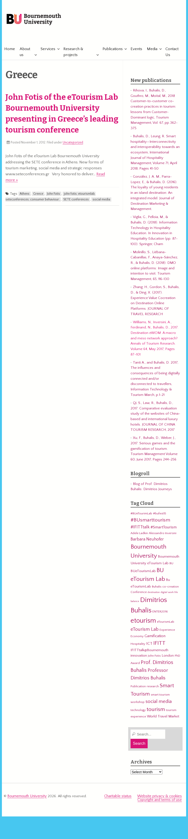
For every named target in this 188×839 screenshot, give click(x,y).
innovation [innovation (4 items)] (139, 657)
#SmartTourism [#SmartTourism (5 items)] (163, 528)
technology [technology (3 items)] (138, 711)
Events (136, 50)
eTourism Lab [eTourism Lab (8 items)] (145, 630)
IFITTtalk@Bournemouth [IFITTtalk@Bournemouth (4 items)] (149, 651)
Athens (24, 194)
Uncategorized (73, 143)
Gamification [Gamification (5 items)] (155, 637)
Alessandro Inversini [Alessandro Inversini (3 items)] (162, 534)
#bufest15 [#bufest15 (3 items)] (159, 514)
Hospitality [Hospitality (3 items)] (138, 645)
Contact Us (171, 53)
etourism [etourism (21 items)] (143, 621)
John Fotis (53, 194)
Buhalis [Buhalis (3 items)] (156, 587)
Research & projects (73, 53)
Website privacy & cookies (161, 797)
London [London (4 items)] (168, 657)
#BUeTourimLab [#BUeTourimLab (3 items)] (141, 514)
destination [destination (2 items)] (154, 593)
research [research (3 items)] (153, 687)
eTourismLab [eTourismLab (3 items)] (165, 622)
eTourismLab (150, 35)
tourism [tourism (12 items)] (156, 710)
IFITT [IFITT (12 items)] (159, 644)
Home (9, 50)
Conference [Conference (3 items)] (139, 593)
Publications (112, 50)
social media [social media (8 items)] (159, 702)
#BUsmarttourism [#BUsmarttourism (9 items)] (150, 521)
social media (101, 200)
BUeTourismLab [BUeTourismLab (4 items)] (143, 572)
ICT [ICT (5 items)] (149, 645)
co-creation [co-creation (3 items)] (170, 587)
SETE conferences (76, 200)
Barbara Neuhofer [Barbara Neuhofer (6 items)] (147, 540)
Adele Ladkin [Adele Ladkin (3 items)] (139, 534)
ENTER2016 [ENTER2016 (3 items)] (160, 612)
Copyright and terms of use (160, 800)
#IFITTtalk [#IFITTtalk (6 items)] (140, 528)
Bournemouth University (36, 20)
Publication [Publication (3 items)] (138, 687)
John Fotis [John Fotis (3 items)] (154, 657)
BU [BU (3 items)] (171, 564)
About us (25, 53)
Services (48, 50)
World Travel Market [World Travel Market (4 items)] (163, 717)
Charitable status (121, 797)
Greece (38, 194)
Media (151, 50)
